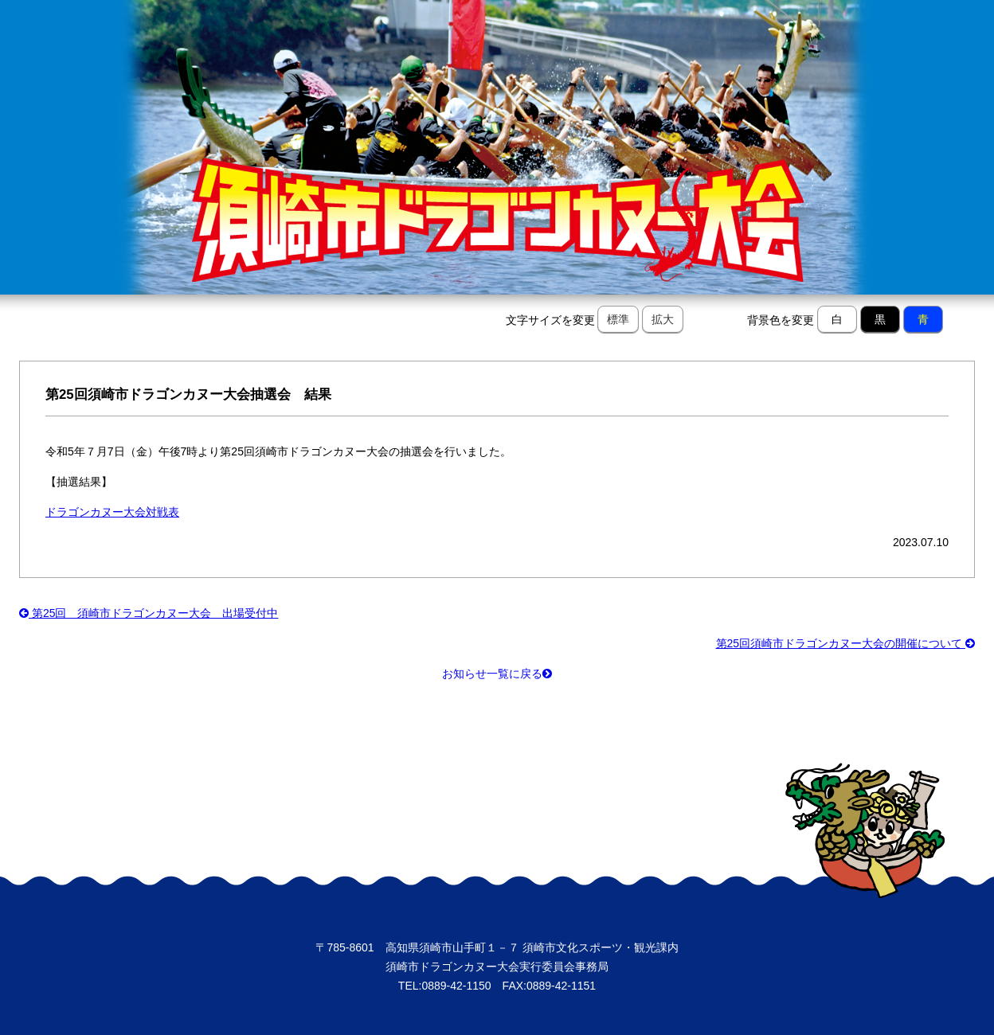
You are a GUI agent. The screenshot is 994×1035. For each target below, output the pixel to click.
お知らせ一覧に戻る (497, 673)
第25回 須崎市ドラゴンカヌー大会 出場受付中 (148, 613)
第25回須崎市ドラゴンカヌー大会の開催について (845, 643)
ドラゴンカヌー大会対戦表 (112, 512)
